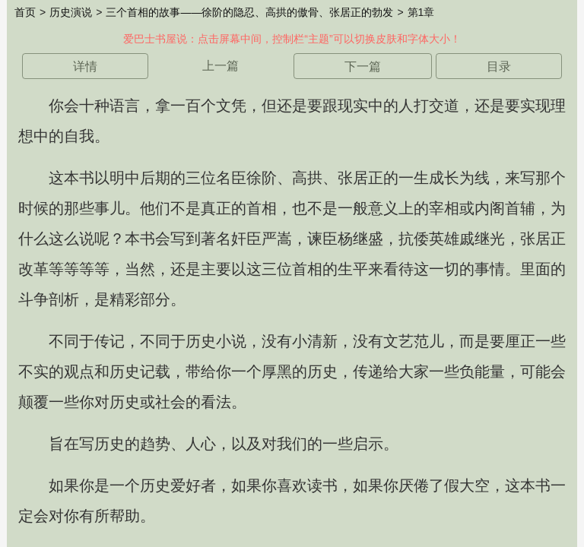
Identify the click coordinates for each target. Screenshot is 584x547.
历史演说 (70, 12)
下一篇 (362, 66)
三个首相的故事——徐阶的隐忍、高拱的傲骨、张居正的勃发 (249, 12)
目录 (499, 66)
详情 (85, 66)
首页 (25, 12)
